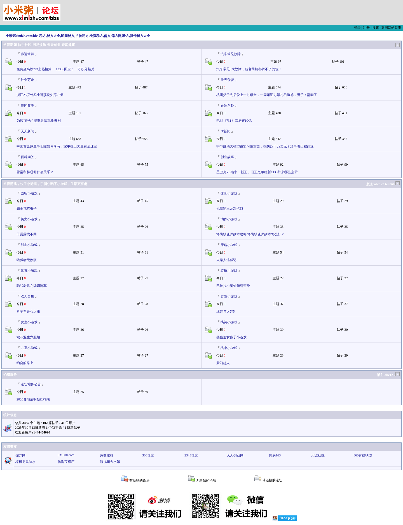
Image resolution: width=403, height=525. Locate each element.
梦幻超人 (223, 363)
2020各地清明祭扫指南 (33, 399)
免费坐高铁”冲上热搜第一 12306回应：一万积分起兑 (55, 69)
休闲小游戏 (229, 193)
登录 (357, 28)
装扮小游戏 (229, 271)
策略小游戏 (229, 245)
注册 (366, 28)
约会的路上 (25, 363)
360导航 (148, 455)
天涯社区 (318, 455)
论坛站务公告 (31, 384)
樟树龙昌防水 (25, 462)
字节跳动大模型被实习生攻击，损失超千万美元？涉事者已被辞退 (265, 146)
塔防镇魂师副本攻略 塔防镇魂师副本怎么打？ (250, 234)
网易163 (275, 455)
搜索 (375, 28)
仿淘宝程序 (66, 462)
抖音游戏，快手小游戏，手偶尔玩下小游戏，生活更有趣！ (47, 184)
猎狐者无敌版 (27, 260)
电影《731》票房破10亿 (234, 121)
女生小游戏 (29, 322)
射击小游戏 (29, 245)
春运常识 (27, 54)
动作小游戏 (229, 219)
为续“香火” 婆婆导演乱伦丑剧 (39, 121)
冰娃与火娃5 (225, 311)
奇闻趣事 (27, 105)
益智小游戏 (29, 193)
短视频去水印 (110, 462)
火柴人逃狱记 (226, 260)
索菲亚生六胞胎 (28, 337)
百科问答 (27, 157)
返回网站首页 (391, 28)
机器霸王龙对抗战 (229, 208)
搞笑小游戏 (229, 322)
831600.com (66, 455)
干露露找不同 (27, 234)
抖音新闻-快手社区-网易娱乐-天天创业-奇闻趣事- (39, 45)
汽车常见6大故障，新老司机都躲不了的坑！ (249, 69)
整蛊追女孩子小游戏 (231, 337)
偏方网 (20, 455)
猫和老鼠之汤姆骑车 (32, 286)
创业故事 (227, 157)
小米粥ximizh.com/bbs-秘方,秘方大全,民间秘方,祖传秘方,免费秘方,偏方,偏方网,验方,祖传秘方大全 (78, 36)
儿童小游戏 (29, 348)
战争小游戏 (229, 348)
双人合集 (27, 296)
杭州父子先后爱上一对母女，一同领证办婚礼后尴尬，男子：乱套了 (266, 95)
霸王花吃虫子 (27, 208)
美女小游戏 (29, 219)
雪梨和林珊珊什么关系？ (35, 172)
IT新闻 (225, 131)
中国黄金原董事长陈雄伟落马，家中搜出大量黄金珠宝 (57, 146)
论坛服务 (10, 375)
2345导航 (191, 455)
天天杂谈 (227, 80)
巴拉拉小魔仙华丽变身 (233, 286)
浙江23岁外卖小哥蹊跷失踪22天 (40, 95)
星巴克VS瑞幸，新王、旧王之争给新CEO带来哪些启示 (257, 172)
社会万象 (27, 80)
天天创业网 (235, 455)
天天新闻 (27, 131)
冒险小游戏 (229, 296)
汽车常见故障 (231, 54)
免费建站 (106, 455)
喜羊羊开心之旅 (28, 311)
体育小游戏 (29, 271)
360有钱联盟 (362, 455)
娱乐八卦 (227, 105)
